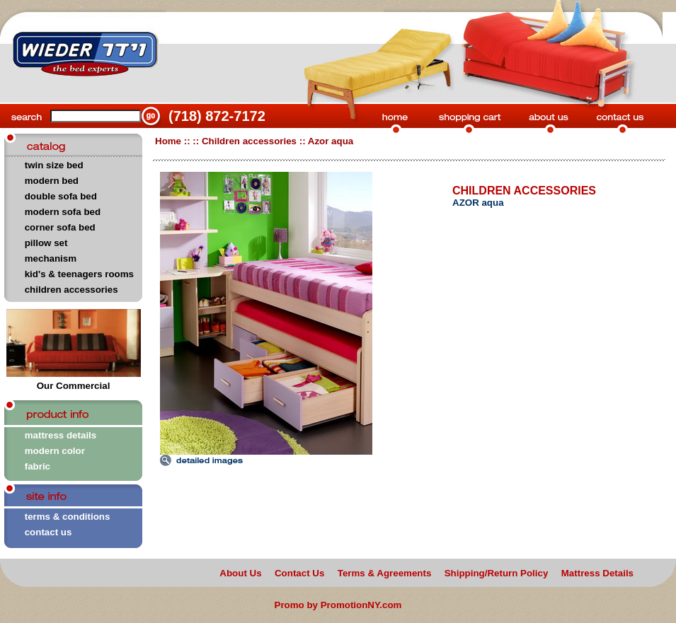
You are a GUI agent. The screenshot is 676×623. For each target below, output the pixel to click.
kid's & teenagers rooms (79, 274)
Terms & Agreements (385, 573)
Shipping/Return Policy (497, 573)
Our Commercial (73, 381)
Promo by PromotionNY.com (338, 605)
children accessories (71, 289)
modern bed (52, 180)
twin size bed (54, 165)
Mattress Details (597, 573)
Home (168, 141)
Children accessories (249, 141)
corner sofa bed (60, 227)
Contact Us (299, 573)
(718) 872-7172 (216, 116)
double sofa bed (61, 196)
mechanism (50, 258)
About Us (240, 573)
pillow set (46, 243)
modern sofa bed (63, 211)
